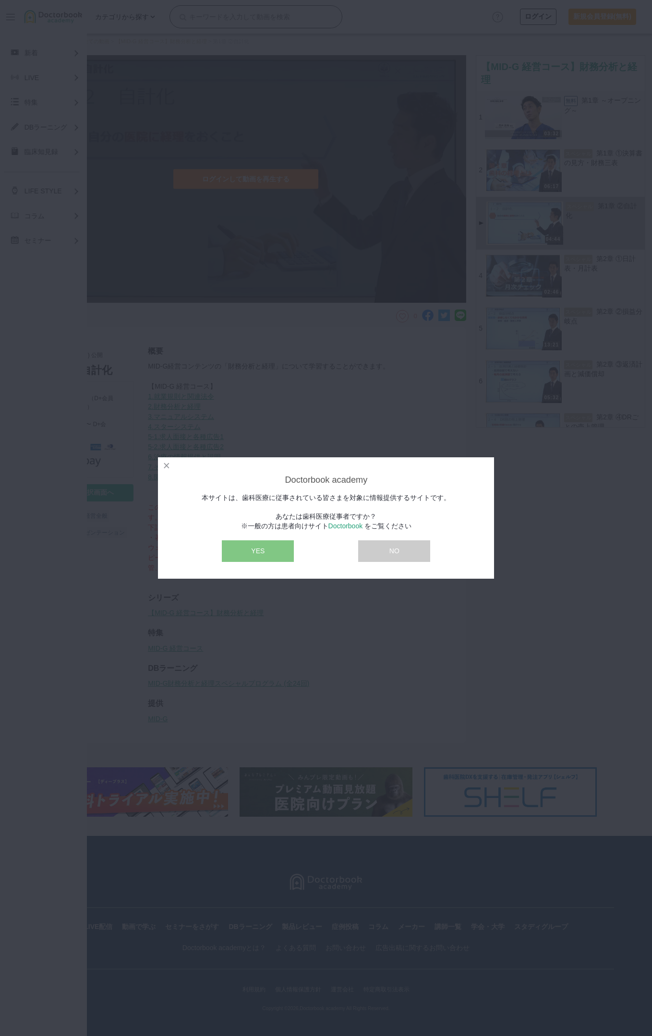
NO (394, 551)
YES (258, 551)
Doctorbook (345, 526)
